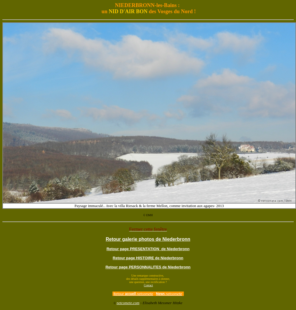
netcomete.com (128, 303)
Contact (148, 285)
